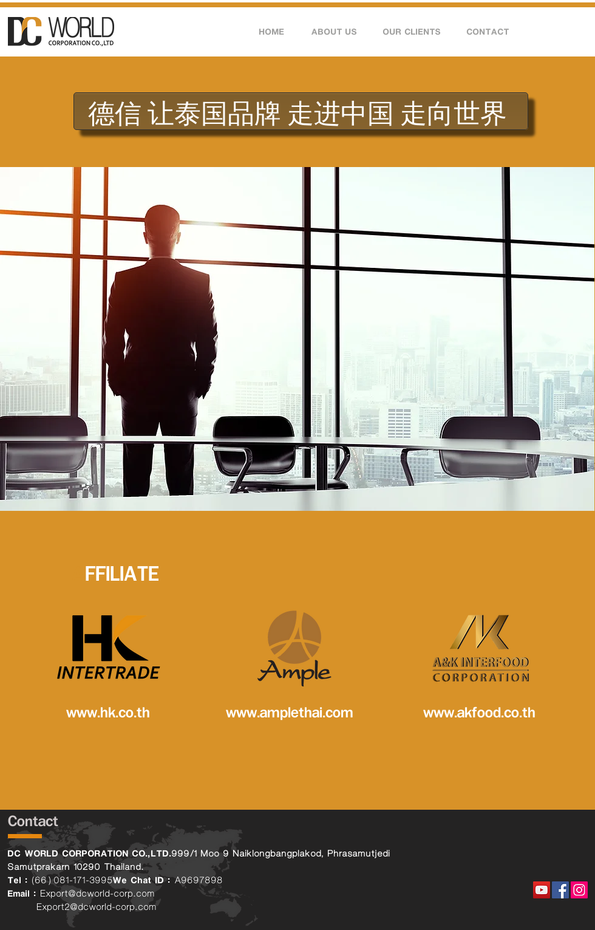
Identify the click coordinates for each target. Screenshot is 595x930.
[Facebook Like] (563, 841)
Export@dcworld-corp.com (98, 893)
